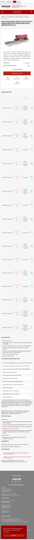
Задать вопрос (17, 78)
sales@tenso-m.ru (5, 512)
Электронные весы (19, 16)
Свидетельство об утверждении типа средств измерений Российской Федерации (15, 453)
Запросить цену (17, 108)
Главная (3, 16)
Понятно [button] (14, 535)
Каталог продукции (10, 16)
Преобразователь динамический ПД (10, 428)
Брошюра (8, 78)
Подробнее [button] (6, 532)
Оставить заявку (16, 475)
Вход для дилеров (6, 516)
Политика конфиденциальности (16, 484)
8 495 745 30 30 (17, 11)
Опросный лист (26, 78)
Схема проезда (5, 497)
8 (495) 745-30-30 (6, 506)
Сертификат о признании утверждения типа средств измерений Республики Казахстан (17, 457)
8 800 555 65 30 (17, 12)
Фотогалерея (17, 82)
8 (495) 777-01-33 (5, 508)
